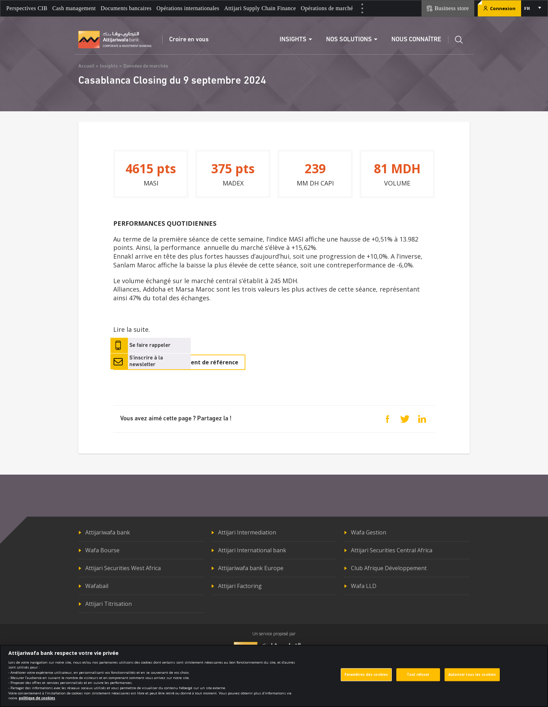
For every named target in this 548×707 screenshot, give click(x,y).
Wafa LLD (363, 586)
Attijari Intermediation (247, 532)
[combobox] (532, 8)
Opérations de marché (327, 8)
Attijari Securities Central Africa (391, 550)
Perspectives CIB (27, 8)
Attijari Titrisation (108, 604)
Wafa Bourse (102, 550)
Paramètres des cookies (366, 679)
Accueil (86, 66)
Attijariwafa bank (107, 532)
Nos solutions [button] (349, 39)
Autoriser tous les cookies (472, 679)
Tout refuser (418, 679)
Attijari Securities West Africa (123, 568)
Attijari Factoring (240, 586)
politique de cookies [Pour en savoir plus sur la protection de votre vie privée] (37, 702)
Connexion (499, 8)
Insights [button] (293, 39)
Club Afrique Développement (389, 568)
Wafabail (96, 586)
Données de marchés (145, 66)
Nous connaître (416, 39)
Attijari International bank (252, 550)
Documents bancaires (126, 8)
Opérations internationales (188, 8)
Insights (109, 66)
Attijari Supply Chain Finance (260, 8)
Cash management (74, 8)
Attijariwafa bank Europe (250, 568)
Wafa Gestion (368, 532)
